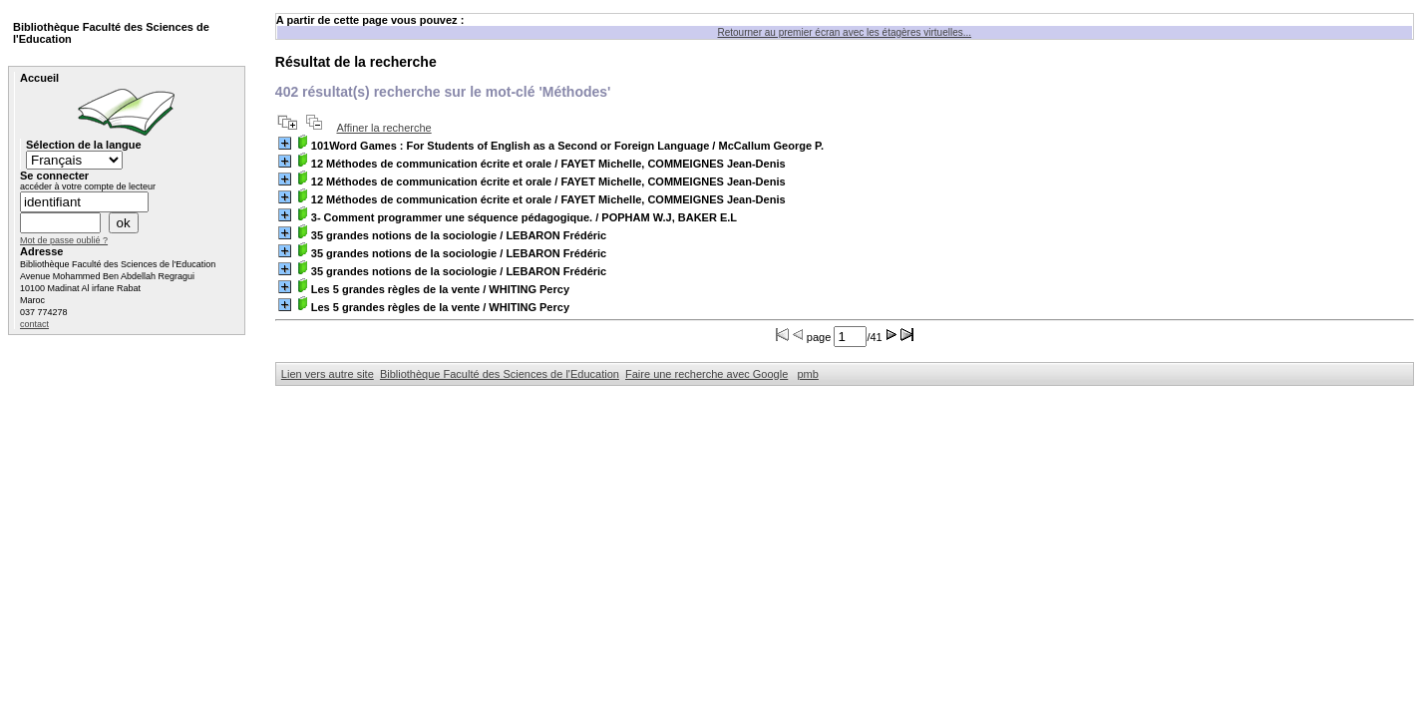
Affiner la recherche (383, 128)
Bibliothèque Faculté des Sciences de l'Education (499, 374)
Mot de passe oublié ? (64, 240)
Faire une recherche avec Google (706, 374)
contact (34, 324)
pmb (807, 374)
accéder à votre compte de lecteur (88, 186)
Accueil (39, 78)
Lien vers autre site (327, 374)
